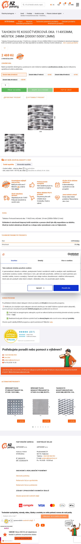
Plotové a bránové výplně (54, 13)
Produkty (29, 13)
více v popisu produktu (70, 43)
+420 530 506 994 (10, 355)
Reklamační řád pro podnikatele (26, 485)
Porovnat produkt (12, 97)
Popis (20, 22)
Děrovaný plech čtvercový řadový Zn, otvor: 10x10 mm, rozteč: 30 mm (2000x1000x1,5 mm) (14, 390)
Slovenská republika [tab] (24, 164)
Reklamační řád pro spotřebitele (27, 480)
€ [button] (53, 5)
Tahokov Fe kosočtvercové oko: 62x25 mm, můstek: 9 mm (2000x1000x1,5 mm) (65, 390)
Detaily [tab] (40, 260)
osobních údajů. (28, 520)
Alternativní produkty (55, 23)
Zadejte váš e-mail (9, 516)
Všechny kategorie (9, 13)
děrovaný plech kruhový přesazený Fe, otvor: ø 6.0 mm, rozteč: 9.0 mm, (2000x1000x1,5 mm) (40, 390)
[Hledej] (24, 5)
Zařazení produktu (68, 22)
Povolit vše (66, 288)
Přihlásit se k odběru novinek (55, 516)
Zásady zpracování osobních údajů (27, 496)
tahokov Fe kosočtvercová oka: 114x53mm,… (34, 15)
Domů (22, 13)
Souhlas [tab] (14, 260)
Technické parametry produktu (47, 22)
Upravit (40, 288)
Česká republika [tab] (8, 164)
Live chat (7, 357)
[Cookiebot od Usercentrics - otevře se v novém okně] (69, 254)
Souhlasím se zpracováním (18, 520)
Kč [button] (51, 5)
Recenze (29, 22)
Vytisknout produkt (35, 97)
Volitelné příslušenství (24, 23)
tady (51, 322)
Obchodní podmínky (22, 476)
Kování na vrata (39, 13)
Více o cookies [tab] (67, 260)
